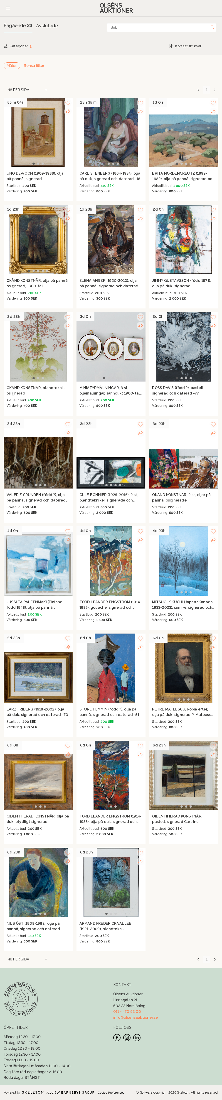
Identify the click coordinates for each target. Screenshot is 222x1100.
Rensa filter (34, 66)
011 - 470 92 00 (127, 1011)
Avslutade (47, 25)
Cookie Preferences (111, 1092)
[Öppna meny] (8, 8)
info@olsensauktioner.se (135, 1017)
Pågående (18, 25)
